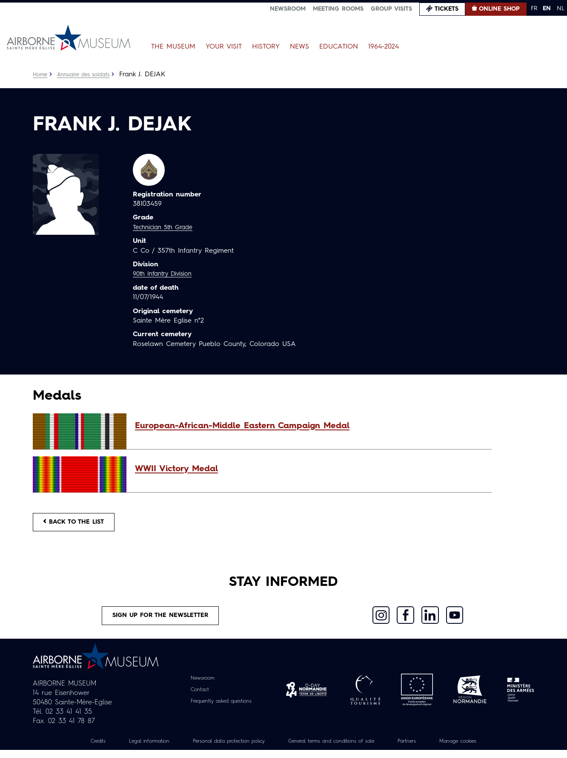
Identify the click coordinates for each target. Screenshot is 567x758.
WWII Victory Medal (176, 469)
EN (547, 9)
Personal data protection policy (219, 749)
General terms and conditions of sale (337, 749)
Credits (72, 749)
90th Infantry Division (166, 274)
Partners (424, 749)
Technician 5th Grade (166, 227)
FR (534, 9)
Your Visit (224, 46)
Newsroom (288, 9)
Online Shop (499, 9)
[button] (309, 426)
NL (560, 9)
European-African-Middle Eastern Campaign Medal (242, 426)
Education (338, 46)
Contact (194, 697)
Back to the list (79, 524)
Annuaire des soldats (88, 75)
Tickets (446, 9)
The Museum (173, 46)
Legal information (128, 749)
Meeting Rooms (338, 9)
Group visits (391, 9)
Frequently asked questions (221, 709)
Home (41, 75)
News (299, 46)
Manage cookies (481, 749)
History (266, 46)
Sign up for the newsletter (160, 621)
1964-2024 (383, 46)
